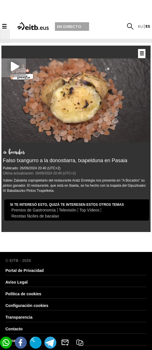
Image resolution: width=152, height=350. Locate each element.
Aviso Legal (16, 282)
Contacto (14, 329)
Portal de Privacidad (24, 270)
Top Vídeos (89, 210)
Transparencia (18, 317)
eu (140, 26)
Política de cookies (23, 294)
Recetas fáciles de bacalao (35, 216)
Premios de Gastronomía (33, 210)
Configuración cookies (26, 305)
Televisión (67, 210)
